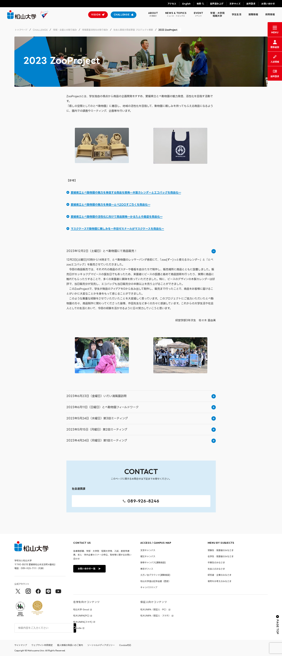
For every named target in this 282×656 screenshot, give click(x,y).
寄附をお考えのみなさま (219, 581)
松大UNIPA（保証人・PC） (154, 609)
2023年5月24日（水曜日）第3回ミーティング (141, 418)
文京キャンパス (147, 550)
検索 (199, 3)
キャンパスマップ (148, 587)
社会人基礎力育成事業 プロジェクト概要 (133, 29)
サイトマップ (20, 645)
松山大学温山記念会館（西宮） (155, 581)
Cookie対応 (125, 645)
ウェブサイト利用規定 (42, 645)
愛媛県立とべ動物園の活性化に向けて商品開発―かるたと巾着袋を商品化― (117, 217)
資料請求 (250, 3)
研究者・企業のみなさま (219, 575)
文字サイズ (234, 3)
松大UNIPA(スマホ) (82, 622)
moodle (77, 628)
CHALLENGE (121, 14)
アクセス (172, 3)
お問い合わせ (268, 3)
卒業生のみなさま (216, 562)
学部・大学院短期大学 (217, 14)
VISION (95, 14)
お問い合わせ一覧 (89, 568)
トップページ (21, 29)
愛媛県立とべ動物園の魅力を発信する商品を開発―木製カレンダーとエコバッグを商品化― (126, 192)
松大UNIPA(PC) (81, 615)
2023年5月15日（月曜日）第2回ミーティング (141, 429)
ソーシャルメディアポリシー (101, 645)
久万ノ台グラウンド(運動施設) (155, 575)
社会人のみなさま (216, 569)
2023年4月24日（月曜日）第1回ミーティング (141, 440)
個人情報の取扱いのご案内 (70, 645)
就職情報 (253, 14)
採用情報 (270, 14)
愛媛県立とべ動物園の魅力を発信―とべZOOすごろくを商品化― (110, 204)
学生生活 (236, 14)
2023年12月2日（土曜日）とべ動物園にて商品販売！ (141, 251)
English (186, 3)
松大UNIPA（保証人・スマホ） (155, 615)
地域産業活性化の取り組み (95, 29)
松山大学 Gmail (81, 609)
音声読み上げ (217, 3)
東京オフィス (146, 569)
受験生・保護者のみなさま (221, 550)
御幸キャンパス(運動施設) (153, 562)
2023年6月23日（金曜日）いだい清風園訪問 (141, 396)
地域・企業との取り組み (65, 29)
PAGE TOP (277, 624)
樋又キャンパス (147, 556)
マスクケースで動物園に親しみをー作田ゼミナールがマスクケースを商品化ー (117, 229)
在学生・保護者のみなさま (221, 556)
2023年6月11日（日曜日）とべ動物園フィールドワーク (141, 407)
